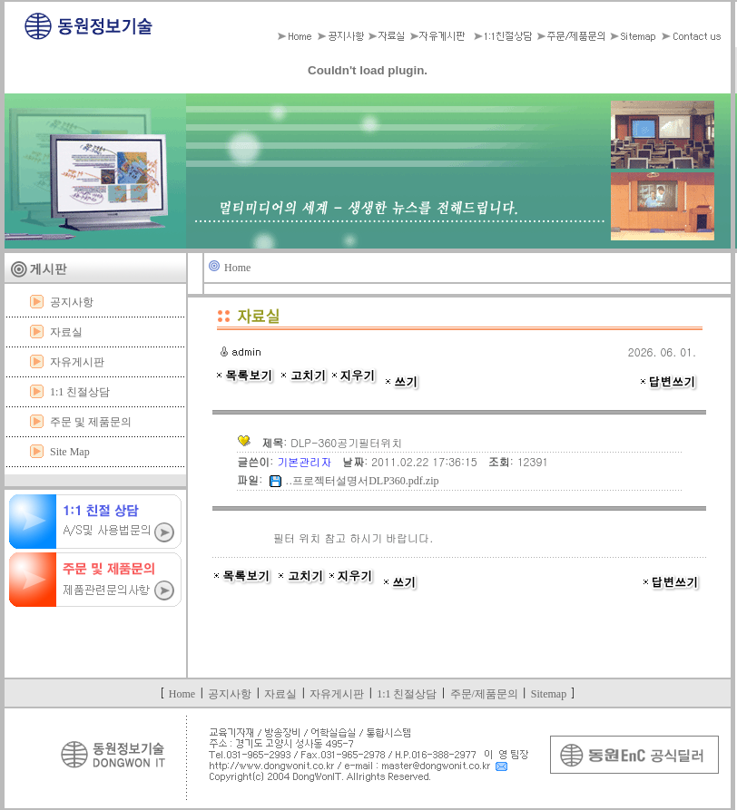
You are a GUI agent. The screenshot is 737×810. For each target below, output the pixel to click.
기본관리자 (306, 461)
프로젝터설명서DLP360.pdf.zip (365, 480)
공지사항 (71, 302)
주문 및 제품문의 (91, 421)
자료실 (66, 332)
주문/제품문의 (484, 694)
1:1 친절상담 (80, 391)
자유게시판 (77, 362)
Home (237, 267)
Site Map (70, 451)
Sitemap (548, 694)
